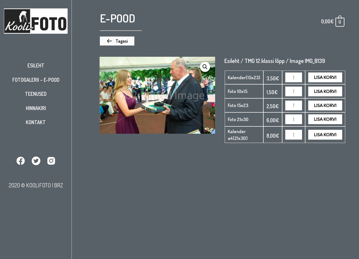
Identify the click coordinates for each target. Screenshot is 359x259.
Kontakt (36, 122)
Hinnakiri (36, 108)
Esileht (35, 65)
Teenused (36, 94)
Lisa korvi (325, 77)
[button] (117, 41)
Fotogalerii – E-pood (35, 80)
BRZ (58, 185)
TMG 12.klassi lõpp (265, 60)
